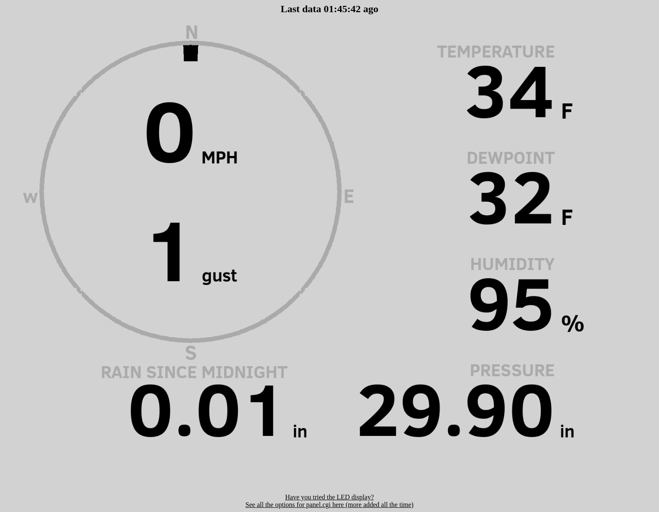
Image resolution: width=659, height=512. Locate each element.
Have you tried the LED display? (329, 497)
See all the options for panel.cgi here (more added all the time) (329, 504)
